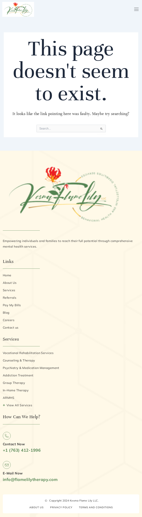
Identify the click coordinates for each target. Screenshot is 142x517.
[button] (136, 9)
